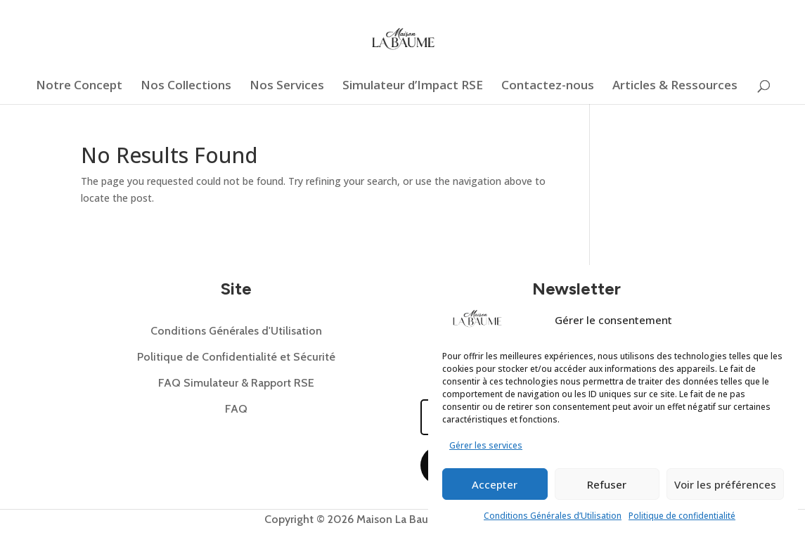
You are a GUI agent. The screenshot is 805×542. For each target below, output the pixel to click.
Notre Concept (79, 86)
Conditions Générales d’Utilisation (553, 516)
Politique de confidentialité (682, 516)
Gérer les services (485, 445)
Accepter (494, 484)
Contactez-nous (547, 86)
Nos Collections (186, 86)
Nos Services (287, 86)
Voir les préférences (725, 484)
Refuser (606, 484)
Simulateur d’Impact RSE (412, 86)
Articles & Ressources (675, 86)
